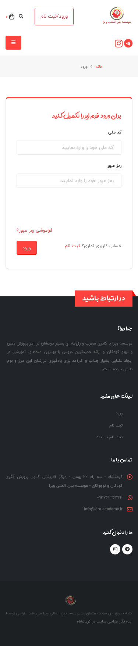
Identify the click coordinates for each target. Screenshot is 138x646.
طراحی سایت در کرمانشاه (97, 621)
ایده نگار (125, 621)
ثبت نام (72, 246)
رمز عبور (114, 165)
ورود (26, 248)
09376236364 (110, 497)
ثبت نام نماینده (109, 436)
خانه (99, 66)
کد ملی (114, 132)
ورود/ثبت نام (54, 16)
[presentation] (71, 208)
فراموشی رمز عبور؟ (34, 230)
